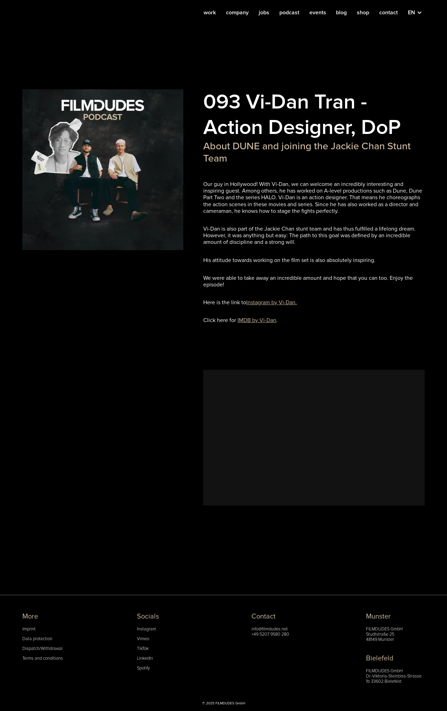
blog (341, 12)
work (210, 12)
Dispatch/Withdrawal (42, 648)
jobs (264, 12)
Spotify (143, 668)
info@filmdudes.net (269, 629)
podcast (289, 12)
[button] (418, 12)
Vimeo (143, 639)
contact (388, 12)
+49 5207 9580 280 (270, 634)
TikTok (142, 648)
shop (363, 12)
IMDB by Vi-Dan (256, 320)
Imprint (29, 629)
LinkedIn (145, 658)
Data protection (37, 639)
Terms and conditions (42, 658)
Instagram (146, 629)
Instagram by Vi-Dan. (271, 302)
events (317, 12)
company (237, 12)
